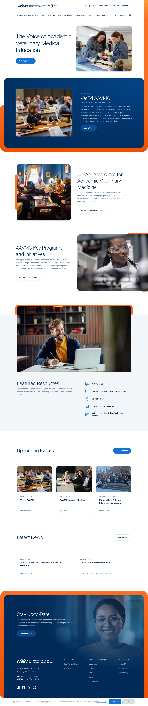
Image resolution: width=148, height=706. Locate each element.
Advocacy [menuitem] (68, 15)
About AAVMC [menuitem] (120, 15)
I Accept (115, 702)
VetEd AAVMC (27, 500)
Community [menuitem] (80, 15)
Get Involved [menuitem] (103, 6)
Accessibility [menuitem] (122, 673)
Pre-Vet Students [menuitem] (121, 6)
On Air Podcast (98, 399)
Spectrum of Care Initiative (103, 406)
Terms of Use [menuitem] (123, 664)
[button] (130, 15)
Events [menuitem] (90, 15)
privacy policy (101, 702)
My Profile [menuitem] (91, 6)
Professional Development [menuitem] (27, 15)
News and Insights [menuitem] (104, 15)
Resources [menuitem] (92, 664)
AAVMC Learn (97, 384)
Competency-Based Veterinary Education (109, 391)
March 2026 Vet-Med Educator (94, 562)
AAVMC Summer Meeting (72, 500)
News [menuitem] (90, 677)
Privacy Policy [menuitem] (123, 659)
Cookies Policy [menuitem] (123, 668)
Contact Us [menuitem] (68, 668)
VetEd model (113, 106)
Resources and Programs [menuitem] (51, 15)
